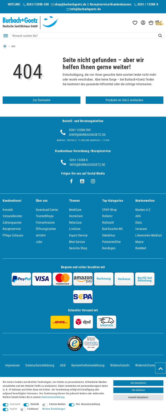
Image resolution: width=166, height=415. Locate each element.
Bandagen (108, 248)
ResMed (140, 248)
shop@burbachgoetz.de (70, 4)
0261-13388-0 (79, 160)
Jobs (39, 242)
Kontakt (8, 210)
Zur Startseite (41, 100)
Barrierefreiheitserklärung (88, 365)
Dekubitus (108, 235)
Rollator (107, 216)
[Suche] (160, 35)
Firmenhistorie (45, 222)
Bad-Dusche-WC (112, 229)
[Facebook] (71, 181)
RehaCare (75, 222)
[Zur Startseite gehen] (5, 46)
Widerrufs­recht (119, 365)
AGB (63, 365)
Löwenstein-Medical (148, 235)
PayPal (13, 408)
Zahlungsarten (12, 222)
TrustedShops (45, 216)
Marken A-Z (142, 210)
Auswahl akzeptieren (138, 397)
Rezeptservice (12, 229)
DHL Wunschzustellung (88, 404)
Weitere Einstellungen (53, 408)
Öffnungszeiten (46, 229)
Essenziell (15, 404)
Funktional (32, 408)
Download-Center (47, 210)
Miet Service (77, 242)
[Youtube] (82, 181)
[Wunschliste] (135, 23)
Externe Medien (57, 404)
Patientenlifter (111, 242)
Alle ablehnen (138, 390)
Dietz (138, 222)
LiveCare (74, 229)
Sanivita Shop (78, 248)
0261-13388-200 (80, 130)
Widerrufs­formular (147, 365)
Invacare (141, 229)
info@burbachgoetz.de (85, 9)
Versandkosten (12, 216)
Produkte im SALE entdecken (124, 100)
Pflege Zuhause (13, 235)
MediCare (75, 210)
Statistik (34, 404)
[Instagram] (93, 181)
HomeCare (76, 216)
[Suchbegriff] (87, 35)
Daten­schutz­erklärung (40, 365)
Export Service (78, 235)
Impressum (12, 365)
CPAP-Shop (109, 210)
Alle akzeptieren (138, 382)
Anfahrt (41, 235)
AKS (138, 216)
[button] (143, 23)
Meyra (139, 242)
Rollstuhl (108, 222)
